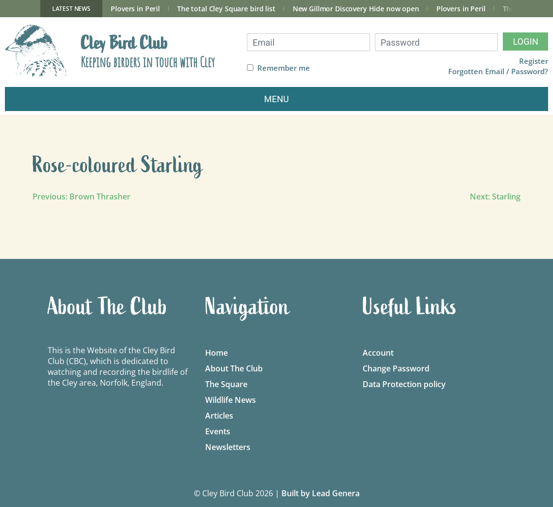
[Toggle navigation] (276, 99)
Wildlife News (230, 400)
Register (533, 61)
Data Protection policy (404, 384)
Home (216, 353)
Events (217, 431)
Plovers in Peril (135, 8)
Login (525, 41)
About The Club (234, 368)
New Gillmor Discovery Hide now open (356, 8)
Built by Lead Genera (320, 493)
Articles (219, 416)
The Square (226, 384)
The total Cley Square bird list (226, 8)
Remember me (283, 68)
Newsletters (227, 447)
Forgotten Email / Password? (498, 71)
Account (378, 353)
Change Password (396, 368)
